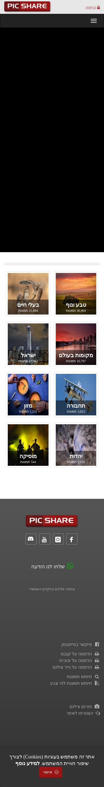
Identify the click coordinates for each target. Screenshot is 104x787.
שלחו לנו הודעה (48, 566)
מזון (28, 406)
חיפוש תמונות (83, 676)
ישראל (28, 355)
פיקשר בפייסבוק (80, 644)
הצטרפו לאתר (83, 713)
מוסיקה (28, 456)
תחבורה (76, 406)
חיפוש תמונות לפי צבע (75, 683)
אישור (51, 772)
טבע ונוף (76, 305)
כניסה (92, 7)
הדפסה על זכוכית (79, 660)
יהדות (76, 456)
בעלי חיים (28, 305)
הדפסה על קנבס (80, 653)
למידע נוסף (27, 763)
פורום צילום (85, 706)
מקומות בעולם (76, 355)
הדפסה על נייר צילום (76, 667)
